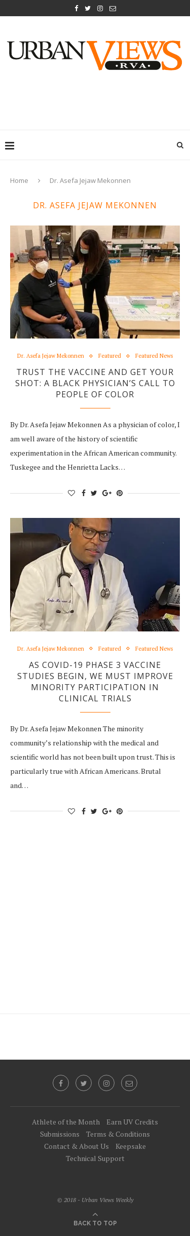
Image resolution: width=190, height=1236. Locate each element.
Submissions (60, 1134)
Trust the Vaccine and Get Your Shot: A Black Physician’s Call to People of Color (95, 383)
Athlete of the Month (66, 1122)
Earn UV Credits (132, 1122)
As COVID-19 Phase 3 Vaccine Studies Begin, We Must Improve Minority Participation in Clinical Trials (95, 681)
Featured (109, 356)
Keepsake (131, 1146)
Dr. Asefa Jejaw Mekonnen (50, 356)
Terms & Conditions (118, 1134)
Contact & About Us (76, 1146)
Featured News (154, 356)
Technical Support (95, 1158)
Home (19, 180)
